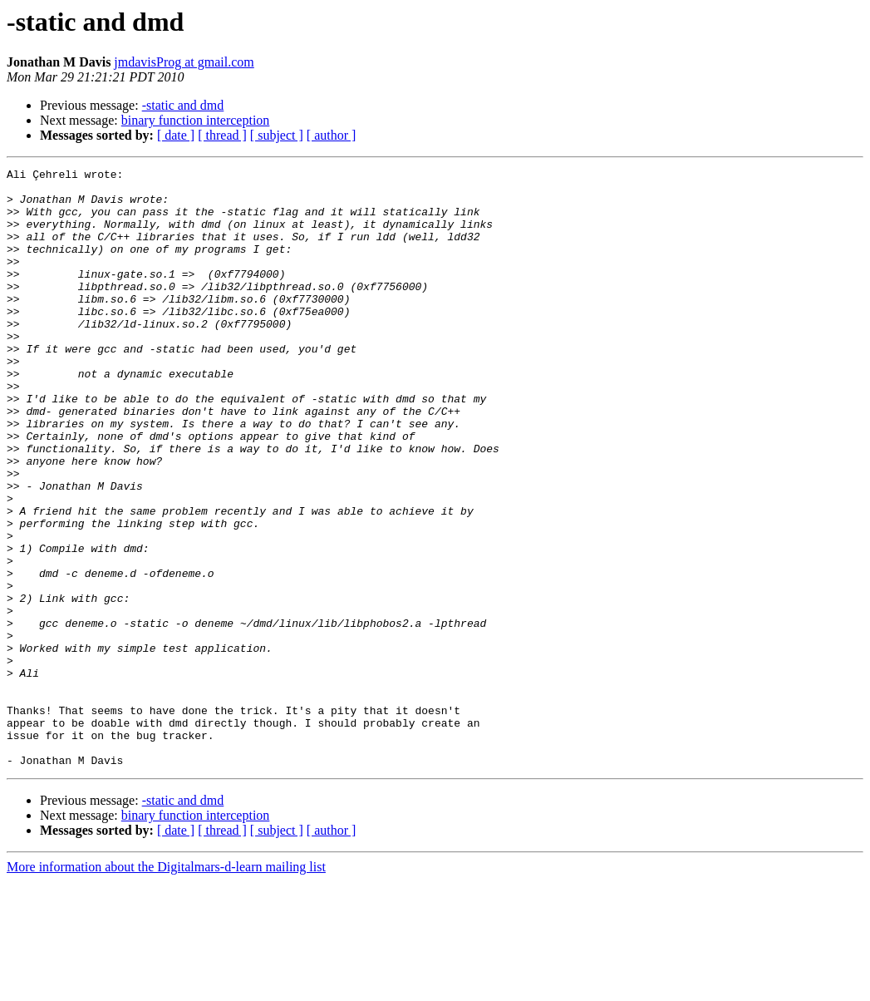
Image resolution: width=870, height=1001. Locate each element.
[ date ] (175, 135)
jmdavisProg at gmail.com (183, 62)
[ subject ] (276, 135)
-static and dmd (183, 105)
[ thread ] (222, 135)
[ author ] (331, 135)
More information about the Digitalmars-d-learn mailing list (166, 986)
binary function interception (195, 120)
